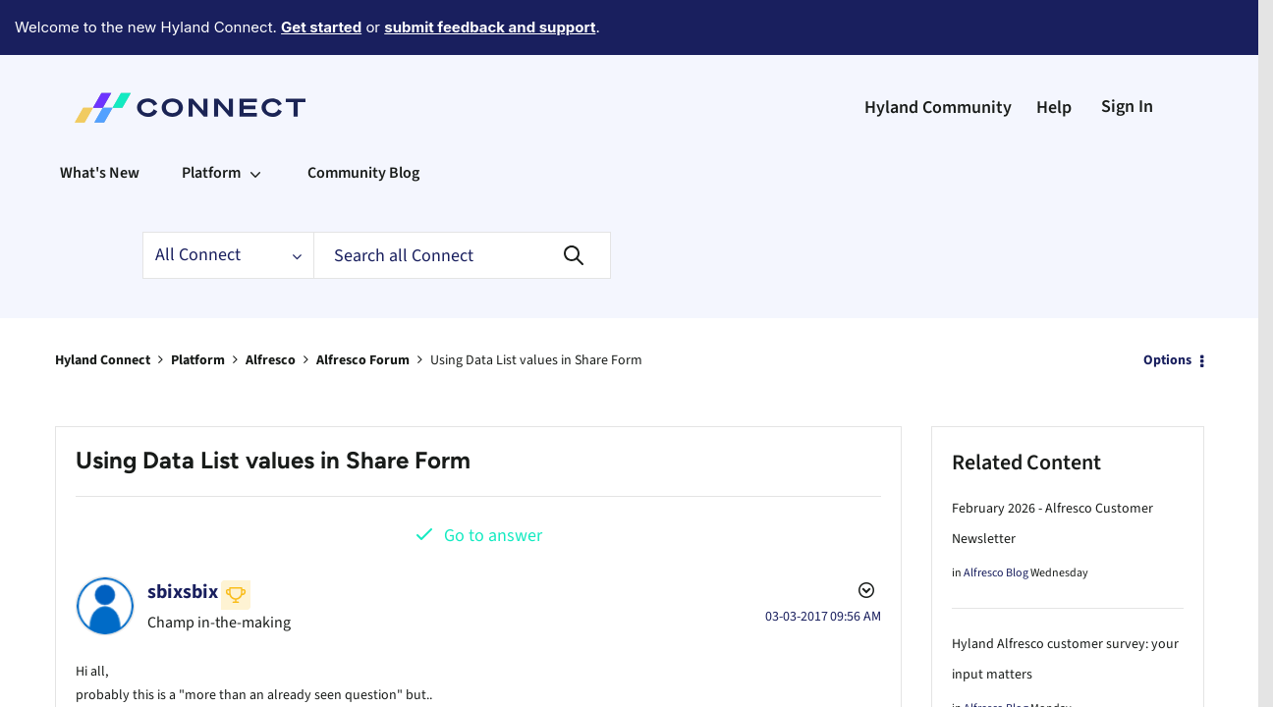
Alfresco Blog (996, 519)
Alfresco (271, 306)
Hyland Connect (102, 306)
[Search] (462, 201)
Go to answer (493, 481)
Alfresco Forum (363, 306)
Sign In (1127, 52)
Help (1054, 53)
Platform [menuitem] (211, 119)
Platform (198, 306)
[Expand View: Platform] (255, 119)
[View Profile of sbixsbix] (182, 538)
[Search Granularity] (227, 201)
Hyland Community (938, 53)
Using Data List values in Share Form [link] (536, 306)
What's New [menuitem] (99, 119)
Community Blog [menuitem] (363, 119)
